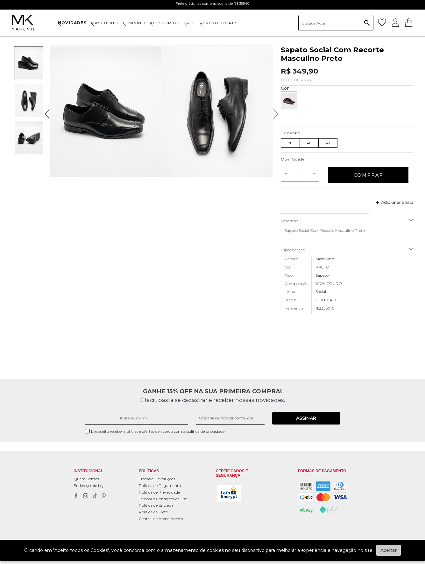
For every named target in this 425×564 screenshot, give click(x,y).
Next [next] (277, 112)
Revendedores (218, 22)
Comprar (368, 175)
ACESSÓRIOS (164, 22)
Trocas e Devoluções (157, 478)
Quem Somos (86, 478)
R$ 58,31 (308, 79)
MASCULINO (104, 22)
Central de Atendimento (161, 518)
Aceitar (388, 550)
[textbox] (335, 23)
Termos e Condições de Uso (163, 498)
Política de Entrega (156, 505)
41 (328, 143)
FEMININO (134, 22)
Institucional (88, 471)
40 (309, 143)
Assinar (306, 418)
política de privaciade (205, 431)
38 (290, 143)
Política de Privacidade (159, 492)
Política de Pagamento (160, 485)
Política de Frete (153, 512)
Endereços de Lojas (90, 485)
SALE (189, 22)
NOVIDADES (72, 22)
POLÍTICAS (149, 471)
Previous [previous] (45, 112)
